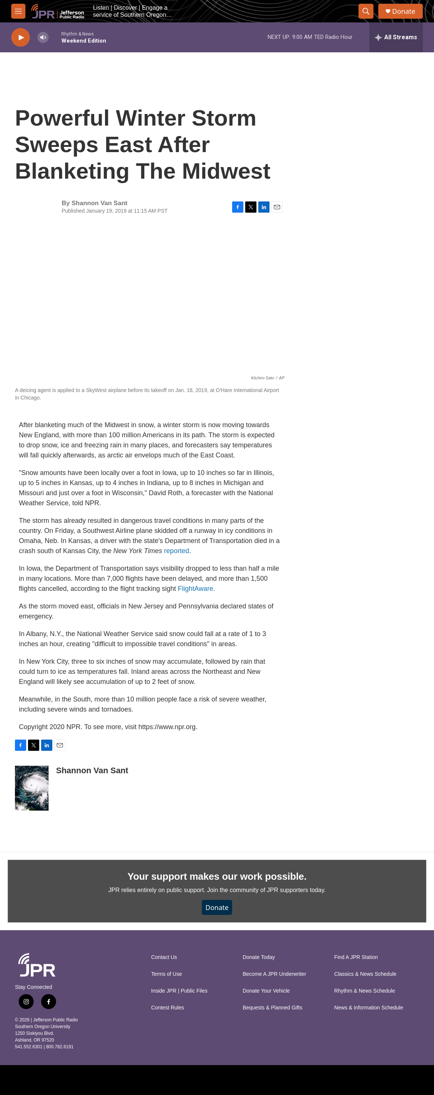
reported (176, 551)
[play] (21, 37)
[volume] (43, 37)
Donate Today (259, 957)
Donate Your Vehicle (266, 991)
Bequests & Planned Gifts (272, 1008)
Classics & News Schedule (365, 974)
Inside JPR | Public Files (179, 991)
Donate (403, 11)
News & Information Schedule (368, 1008)
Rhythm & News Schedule (364, 991)
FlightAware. (196, 588)
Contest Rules (167, 1008)
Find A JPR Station (356, 957)
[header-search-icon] (365, 11)
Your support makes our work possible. (217, 876)
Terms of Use (166, 974)
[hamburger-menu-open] (18, 11)
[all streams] (396, 37)
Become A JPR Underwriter (274, 974)
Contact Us (164, 957)
